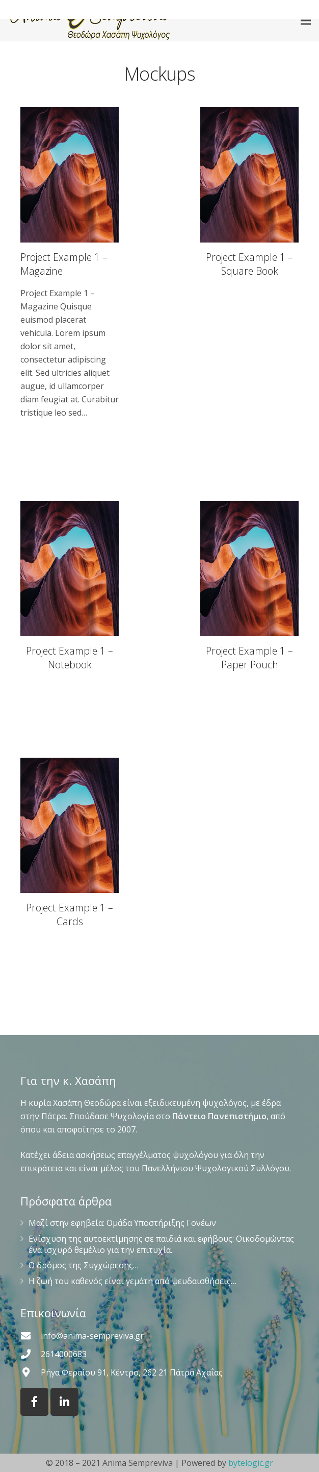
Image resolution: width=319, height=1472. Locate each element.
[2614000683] (30, 1354)
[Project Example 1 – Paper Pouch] (249, 588)
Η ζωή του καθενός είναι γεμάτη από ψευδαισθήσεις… (132, 1281)
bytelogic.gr (250, 1462)
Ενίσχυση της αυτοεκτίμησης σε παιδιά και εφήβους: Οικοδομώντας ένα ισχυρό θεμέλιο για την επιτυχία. (161, 1244)
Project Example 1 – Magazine (64, 264)
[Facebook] (34, 1402)
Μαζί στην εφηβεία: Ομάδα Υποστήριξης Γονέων (122, 1222)
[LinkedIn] (64, 1402)
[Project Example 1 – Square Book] (249, 263)
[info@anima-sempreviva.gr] (30, 1335)
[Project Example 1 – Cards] (69, 845)
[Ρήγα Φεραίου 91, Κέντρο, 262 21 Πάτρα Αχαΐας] (30, 1372)
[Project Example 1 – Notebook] (69, 588)
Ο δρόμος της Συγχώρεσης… (84, 1265)
